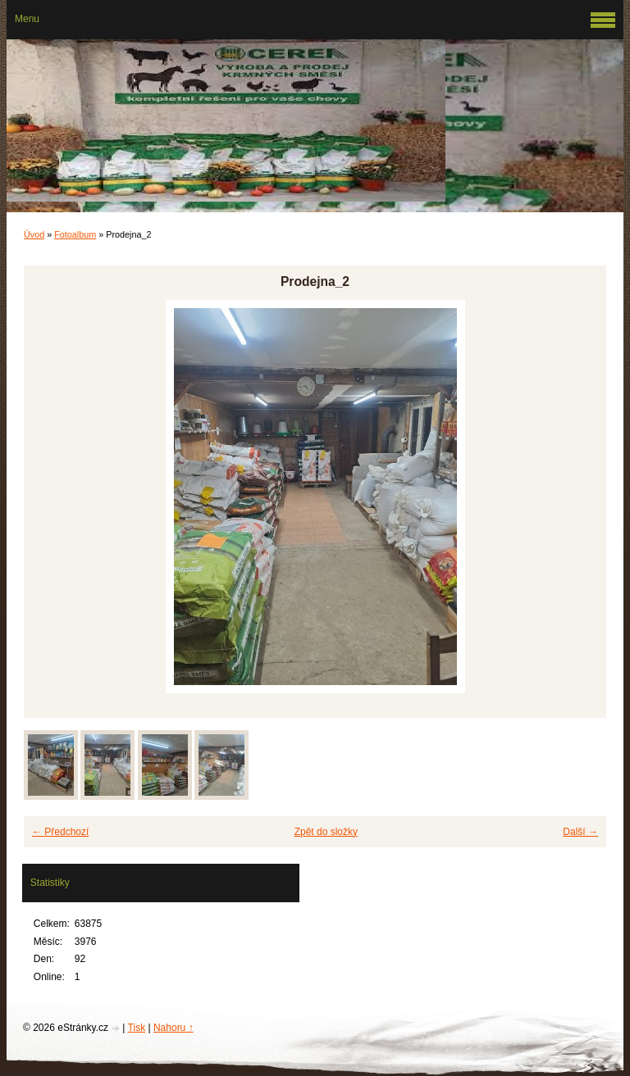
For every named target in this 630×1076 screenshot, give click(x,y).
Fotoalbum (75, 234)
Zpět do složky (326, 832)
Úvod (34, 234)
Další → (580, 832)
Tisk (137, 1027)
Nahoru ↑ (173, 1027)
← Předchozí (60, 832)
